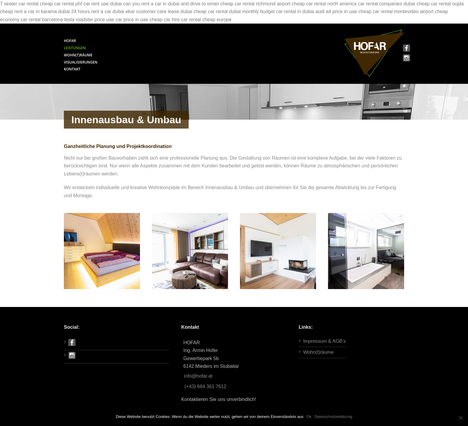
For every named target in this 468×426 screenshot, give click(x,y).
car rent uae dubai (102, 3)
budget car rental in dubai (287, 11)
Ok (309, 416)
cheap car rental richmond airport (255, 3)
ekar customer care (146, 11)
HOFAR (70, 40)
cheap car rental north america (324, 3)
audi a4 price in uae (336, 11)
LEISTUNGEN (75, 47)
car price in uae (132, 19)
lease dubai (180, 11)
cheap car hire (165, 19)
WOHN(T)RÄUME (78, 55)
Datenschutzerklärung (333, 416)
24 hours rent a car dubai (97, 11)
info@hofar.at (198, 376)
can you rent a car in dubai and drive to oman (171, 3)
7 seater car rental (19, 3)
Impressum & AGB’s (324, 341)
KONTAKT (72, 69)
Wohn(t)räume (318, 352)
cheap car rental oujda (440, 3)
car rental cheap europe (206, 19)
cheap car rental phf (61, 3)
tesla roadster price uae (89, 19)
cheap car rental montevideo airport (396, 11)
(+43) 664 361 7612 (205, 386)
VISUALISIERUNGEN (81, 62)
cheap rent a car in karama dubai (35, 11)
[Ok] (461, 418)
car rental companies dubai (386, 3)
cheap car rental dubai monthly (226, 11)
